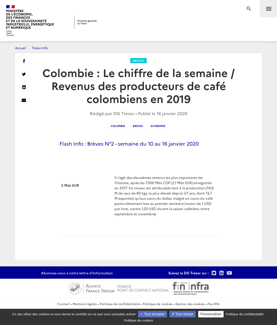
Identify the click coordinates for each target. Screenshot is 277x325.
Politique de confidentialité (120, 304)
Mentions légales (84, 304)
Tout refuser (183, 314)
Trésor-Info (40, 48)
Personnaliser (211, 314)
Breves (138, 126)
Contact (63, 304)
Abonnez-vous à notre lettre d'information (77, 273)
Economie (158, 126)
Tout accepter (152, 314)
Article (138, 60)
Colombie (118, 126)
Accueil (20, 48)
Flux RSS (213, 304)
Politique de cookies (157, 304)
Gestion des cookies (190, 304)
